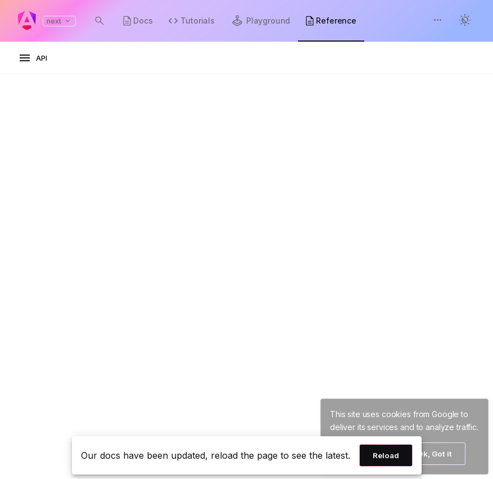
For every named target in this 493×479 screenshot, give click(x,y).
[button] (438, 21)
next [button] (59, 21)
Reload (386, 455)
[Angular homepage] (27, 21)
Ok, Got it (434, 453)
